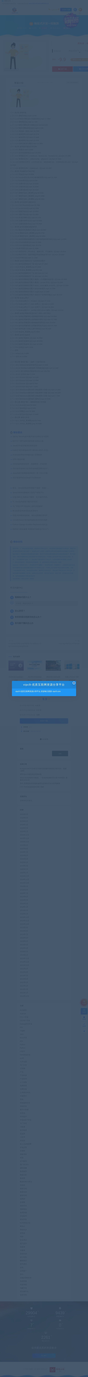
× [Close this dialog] (74, 682)
